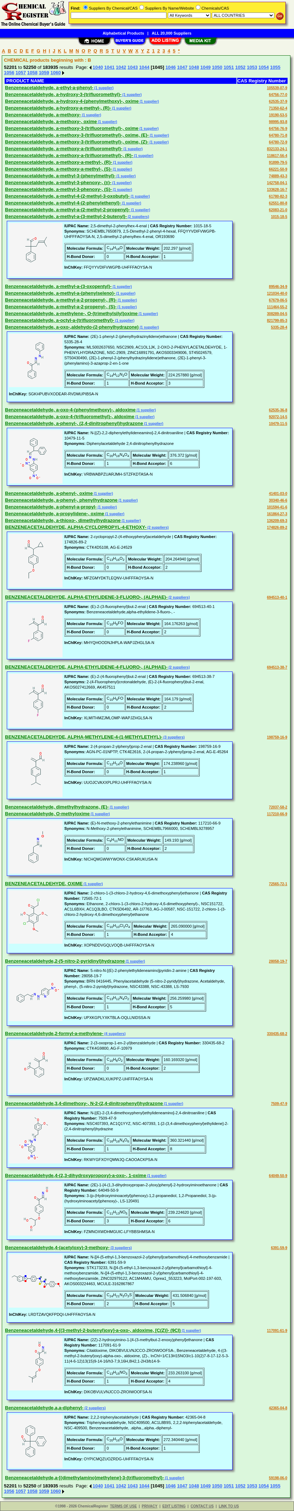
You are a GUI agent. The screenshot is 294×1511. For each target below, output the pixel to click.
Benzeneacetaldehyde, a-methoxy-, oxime (51, 121)
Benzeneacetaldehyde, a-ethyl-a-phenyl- (49, 87)
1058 (32, 72)
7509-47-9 (279, 1104)
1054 (264, 67)
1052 (240, 67)
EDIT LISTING (174, 1506)
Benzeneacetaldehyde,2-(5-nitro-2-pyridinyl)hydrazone (65, 961)
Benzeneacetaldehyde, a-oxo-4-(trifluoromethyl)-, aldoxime (69, 416)
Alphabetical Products (123, 33)
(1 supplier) (103, 88)
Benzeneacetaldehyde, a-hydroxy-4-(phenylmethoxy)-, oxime (72, 101)
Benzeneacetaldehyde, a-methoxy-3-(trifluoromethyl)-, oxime (71, 128)
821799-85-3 (277, 321)
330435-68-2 (277, 1034)
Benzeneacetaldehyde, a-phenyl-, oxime (49, 493)
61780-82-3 (278, 196)
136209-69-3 (277, 521)
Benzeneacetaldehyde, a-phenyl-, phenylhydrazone (61, 500)
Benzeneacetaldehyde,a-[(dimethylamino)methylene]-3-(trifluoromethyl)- (84, 1477)
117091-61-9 (277, 1331)
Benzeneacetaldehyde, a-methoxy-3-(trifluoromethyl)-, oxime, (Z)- (77, 141)
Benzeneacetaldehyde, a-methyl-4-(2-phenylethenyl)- (63, 203)
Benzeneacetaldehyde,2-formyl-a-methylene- (54, 1033)
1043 (133, 67)
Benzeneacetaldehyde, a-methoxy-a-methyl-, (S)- (58, 169)
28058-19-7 (278, 961)
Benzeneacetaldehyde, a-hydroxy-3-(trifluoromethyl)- (63, 94)
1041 (109, 67)
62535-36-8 (278, 410)
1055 (275, 67)
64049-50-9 (278, 1176)
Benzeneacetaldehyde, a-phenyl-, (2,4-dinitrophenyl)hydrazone (74, 423)
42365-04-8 (278, 1408)
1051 (229, 67)
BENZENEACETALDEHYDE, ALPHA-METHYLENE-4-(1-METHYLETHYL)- (84, 737)
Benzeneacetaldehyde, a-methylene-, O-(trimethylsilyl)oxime (71, 313)
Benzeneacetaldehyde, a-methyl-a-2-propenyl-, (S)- (60, 306)
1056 (9, 72)
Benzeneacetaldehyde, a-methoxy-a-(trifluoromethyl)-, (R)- (69, 155)
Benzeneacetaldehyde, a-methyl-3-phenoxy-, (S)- (58, 189)
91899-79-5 (278, 162)
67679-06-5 (278, 300)
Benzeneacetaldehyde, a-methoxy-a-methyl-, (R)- (58, 162)
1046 (170, 67)
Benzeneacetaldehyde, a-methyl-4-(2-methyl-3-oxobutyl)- (67, 196)
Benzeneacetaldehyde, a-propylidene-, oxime (54, 513)
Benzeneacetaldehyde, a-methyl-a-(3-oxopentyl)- (58, 286)
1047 (182, 67)
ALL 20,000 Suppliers (171, 33)
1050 (217, 67)
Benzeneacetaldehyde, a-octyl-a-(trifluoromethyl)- (59, 320)
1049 (205, 67)
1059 (44, 72)
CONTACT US (202, 1506)
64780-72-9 (278, 142)
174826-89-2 (277, 527)
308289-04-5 (277, 314)
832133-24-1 (277, 149)
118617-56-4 (277, 156)
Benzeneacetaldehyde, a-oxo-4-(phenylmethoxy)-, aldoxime (70, 409)
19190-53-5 (278, 115)
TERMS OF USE (123, 1506)
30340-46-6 (278, 500)
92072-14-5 (278, 417)
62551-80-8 (278, 203)
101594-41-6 (277, 507)
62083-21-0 (278, 210)
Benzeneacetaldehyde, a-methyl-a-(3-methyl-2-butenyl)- (66, 216)
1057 (21, 72)
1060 (55, 72)
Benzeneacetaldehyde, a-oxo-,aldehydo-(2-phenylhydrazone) (72, 327)
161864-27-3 (277, 514)
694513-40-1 (277, 597)
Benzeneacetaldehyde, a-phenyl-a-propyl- (50, 506)
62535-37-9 (278, 101)
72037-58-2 (278, 807)
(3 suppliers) (174, 737)
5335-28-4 (279, 327)
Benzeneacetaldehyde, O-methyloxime (47, 813)
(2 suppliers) (138, 217)
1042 (121, 67)
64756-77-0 (278, 95)
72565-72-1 (278, 884)
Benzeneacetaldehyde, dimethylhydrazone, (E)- (57, 807)
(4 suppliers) (114, 1034)
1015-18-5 (279, 217)
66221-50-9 (278, 169)
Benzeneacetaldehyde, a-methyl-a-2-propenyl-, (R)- (61, 300)
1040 (98, 67)
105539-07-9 (277, 88)
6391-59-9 (279, 1248)
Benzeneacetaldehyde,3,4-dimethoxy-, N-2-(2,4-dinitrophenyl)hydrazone (84, 1103)
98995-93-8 (278, 122)
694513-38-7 (277, 667)
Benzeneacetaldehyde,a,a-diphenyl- (44, 1407)
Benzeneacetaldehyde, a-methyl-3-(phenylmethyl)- (60, 175)
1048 (194, 67)
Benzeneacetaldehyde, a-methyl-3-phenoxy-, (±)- (58, 182)
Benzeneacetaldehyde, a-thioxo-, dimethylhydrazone (63, 520)
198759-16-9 (277, 737)
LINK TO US (229, 1506)
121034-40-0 (277, 293)
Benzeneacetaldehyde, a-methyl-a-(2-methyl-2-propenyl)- (67, 209)
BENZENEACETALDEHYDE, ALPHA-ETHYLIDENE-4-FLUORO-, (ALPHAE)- (86, 667)
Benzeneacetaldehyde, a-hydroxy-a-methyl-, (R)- (58, 108)
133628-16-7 (277, 190)
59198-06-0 (278, 1478)
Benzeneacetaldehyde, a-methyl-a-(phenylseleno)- (60, 293)
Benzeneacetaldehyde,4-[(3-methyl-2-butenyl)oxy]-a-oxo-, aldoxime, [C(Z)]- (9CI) (93, 1330)
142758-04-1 (277, 183)
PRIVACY (150, 1506)
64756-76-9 (278, 129)
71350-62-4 (278, 108)
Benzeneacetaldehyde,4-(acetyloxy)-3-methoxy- (57, 1247)
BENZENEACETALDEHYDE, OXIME (44, 883)
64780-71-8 (278, 135)
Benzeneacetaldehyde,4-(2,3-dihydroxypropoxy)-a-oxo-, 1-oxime (75, 1175)
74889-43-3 (278, 176)
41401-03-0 (278, 494)
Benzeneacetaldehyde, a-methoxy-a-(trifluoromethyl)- (64, 148)
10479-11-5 (278, 424)
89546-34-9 (278, 287)
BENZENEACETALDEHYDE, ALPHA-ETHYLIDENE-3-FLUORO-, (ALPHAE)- (86, 597)
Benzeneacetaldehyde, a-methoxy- (43, 114)
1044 (144, 67)
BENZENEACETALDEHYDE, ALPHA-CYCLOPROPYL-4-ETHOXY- (75, 527)
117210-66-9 (277, 814)
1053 (252, 67)
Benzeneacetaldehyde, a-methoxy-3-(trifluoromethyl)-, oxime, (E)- (77, 135)
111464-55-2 (277, 307)
